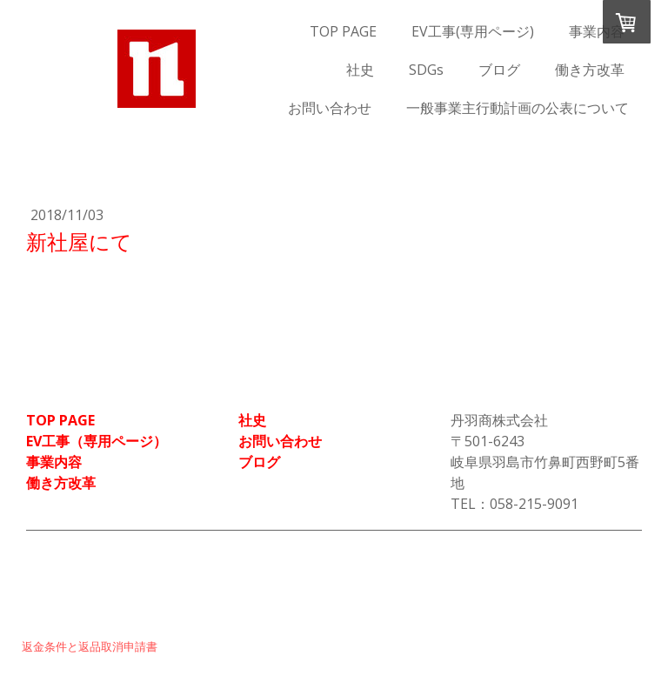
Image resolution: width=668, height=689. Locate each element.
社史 (360, 69)
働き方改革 (590, 69)
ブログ (499, 69)
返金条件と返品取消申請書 (89, 646)
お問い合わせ (329, 107)
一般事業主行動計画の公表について (517, 107)
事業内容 (597, 31)
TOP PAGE (343, 31)
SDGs (426, 69)
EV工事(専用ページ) (472, 31)
